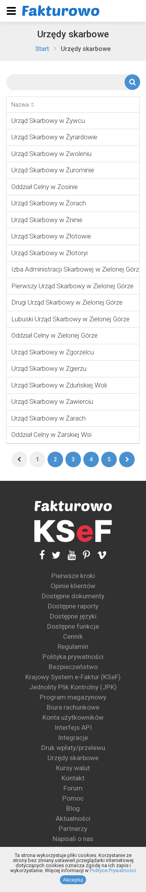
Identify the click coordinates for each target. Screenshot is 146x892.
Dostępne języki (73, 616)
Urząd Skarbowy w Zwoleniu (51, 154)
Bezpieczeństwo (73, 667)
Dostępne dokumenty (73, 596)
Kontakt (73, 778)
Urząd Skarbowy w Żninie (47, 220)
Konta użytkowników (73, 717)
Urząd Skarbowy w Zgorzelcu (52, 352)
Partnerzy (73, 828)
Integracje (73, 737)
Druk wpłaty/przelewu (73, 748)
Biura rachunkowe (73, 707)
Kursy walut (73, 768)
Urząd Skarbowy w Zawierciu (52, 401)
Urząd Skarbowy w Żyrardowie (54, 137)
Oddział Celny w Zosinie (44, 187)
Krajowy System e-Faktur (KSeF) (73, 677)
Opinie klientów (73, 586)
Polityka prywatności (73, 657)
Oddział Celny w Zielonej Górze (54, 335)
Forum (73, 788)
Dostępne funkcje (73, 626)
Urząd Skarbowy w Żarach (48, 418)
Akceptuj (73, 880)
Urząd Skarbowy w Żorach (48, 203)
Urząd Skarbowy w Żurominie (52, 170)
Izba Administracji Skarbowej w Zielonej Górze (76, 269)
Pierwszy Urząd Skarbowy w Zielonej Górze (72, 286)
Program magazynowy (73, 697)
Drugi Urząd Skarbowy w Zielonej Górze (67, 302)
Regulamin (73, 646)
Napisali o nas (73, 839)
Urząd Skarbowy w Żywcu (48, 120)
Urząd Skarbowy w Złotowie (51, 236)
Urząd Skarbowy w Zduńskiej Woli (59, 385)
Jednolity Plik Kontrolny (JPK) (73, 687)
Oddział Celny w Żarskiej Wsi (51, 434)
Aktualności (73, 818)
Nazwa (22, 104)
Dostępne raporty (73, 606)
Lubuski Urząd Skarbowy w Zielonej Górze (70, 319)
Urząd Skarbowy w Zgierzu (48, 368)
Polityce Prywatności (113, 870)
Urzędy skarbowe (73, 34)
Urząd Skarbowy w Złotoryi (49, 253)
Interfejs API (73, 727)
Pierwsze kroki (73, 576)
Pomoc (73, 798)
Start (42, 49)
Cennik (73, 636)
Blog (73, 808)
